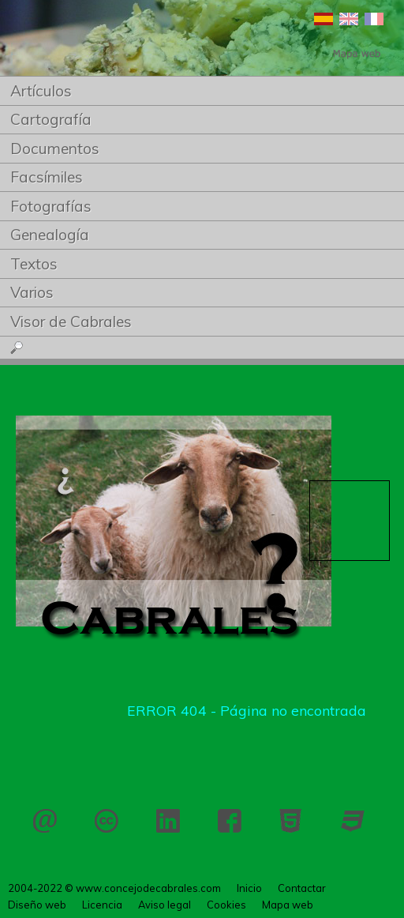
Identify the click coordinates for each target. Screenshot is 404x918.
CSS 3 (353, 821)
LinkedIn (168, 821)
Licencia (106, 821)
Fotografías (51, 206)
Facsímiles (46, 176)
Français (374, 19)
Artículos (41, 90)
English (348, 19)
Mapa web (287, 904)
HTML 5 (291, 821)
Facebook (229, 821)
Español (323, 19)
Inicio (249, 888)
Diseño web (37, 904)
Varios (32, 292)
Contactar (45, 821)
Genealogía (49, 234)
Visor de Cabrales (71, 321)
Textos (34, 263)
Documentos (54, 148)
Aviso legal (164, 904)
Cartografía (51, 119)
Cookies (226, 904)
